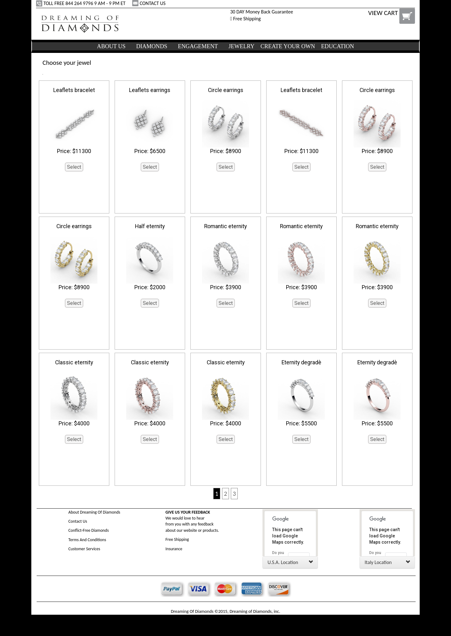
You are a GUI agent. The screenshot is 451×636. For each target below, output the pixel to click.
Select (74, 167)
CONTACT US (149, 3)
